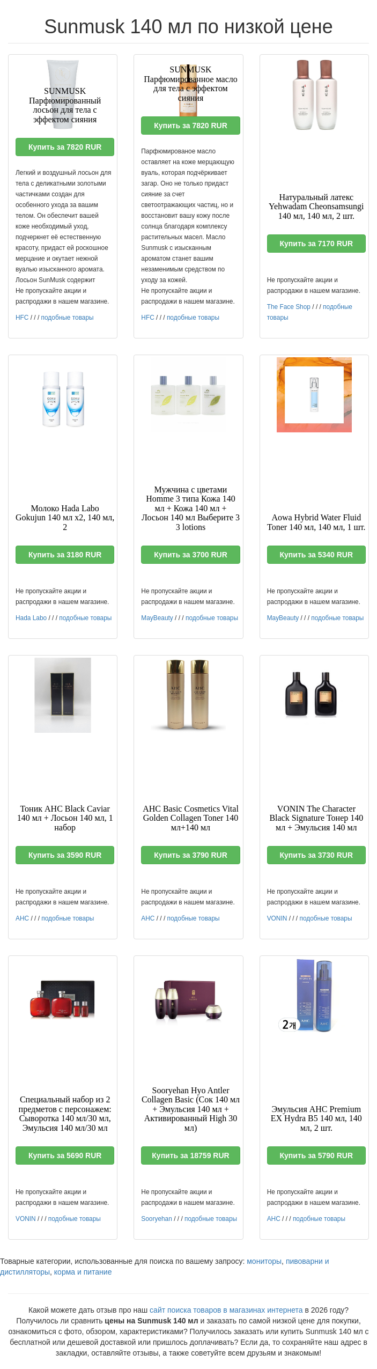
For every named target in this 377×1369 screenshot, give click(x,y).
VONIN (277, 918)
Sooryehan (156, 1219)
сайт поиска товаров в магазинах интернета (226, 1310)
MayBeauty (157, 618)
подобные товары (67, 317)
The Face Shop (289, 307)
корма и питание (83, 1272)
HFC (22, 317)
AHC (22, 918)
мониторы (264, 1261)
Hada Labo (31, 618)
